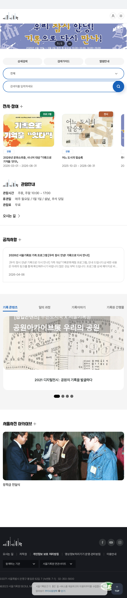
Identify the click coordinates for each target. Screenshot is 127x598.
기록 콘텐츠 (10, 307)
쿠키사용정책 (51, 591)
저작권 (23, 554)
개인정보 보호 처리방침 (46, 554)
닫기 (63, 591)
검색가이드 (63, 61)
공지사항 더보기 (20, 240)
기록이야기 (79, 307)
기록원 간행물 (115, 307)
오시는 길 (9, 216)
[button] (57, 396)
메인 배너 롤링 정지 (69, 43)
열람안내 (104, 61)
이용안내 (111, 554)
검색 (118, 86)
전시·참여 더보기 (21, 106)
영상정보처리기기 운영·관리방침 (82, 554)
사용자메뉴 (113, 16)
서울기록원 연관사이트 (54, 563)
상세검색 (22, 61)
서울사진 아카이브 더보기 (35, 424)
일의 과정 (45, 307)
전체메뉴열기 (121, 16)
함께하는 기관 (13, 563)
